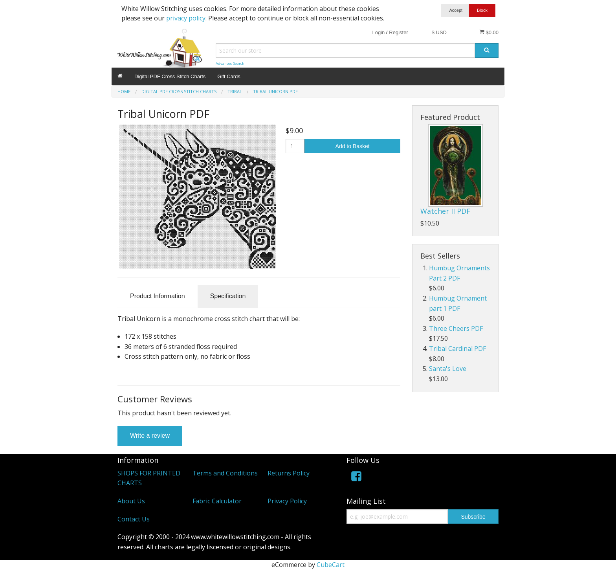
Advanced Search (230, 63)
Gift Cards (228, 76)
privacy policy (185, 18)
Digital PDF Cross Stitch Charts (169, 76)
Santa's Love (447, 368)
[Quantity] (295, 146)
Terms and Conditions (225, 473)
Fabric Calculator (217, 501)
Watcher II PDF (445, 211)
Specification (228, 296)
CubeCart (331, 564)
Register (398, 32)
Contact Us (133, 519)
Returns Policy (289, 473)
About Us (131, 501)
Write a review (150, 435)
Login (378, 32)
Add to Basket (353, 146)
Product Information (157, 296)
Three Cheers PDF (456, 328)
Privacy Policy (287, 501)
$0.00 (489, 32)
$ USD (439, 32)
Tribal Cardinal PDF (457, 348)
